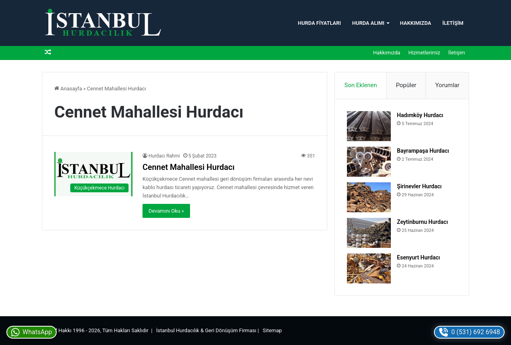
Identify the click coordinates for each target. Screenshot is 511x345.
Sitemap (272, 330)
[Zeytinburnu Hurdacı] (369, 233)
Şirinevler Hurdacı (419, 186)
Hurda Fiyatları (319, 23)
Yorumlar (447, 85)
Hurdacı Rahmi (164, 156)
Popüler (406, 85)
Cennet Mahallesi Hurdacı (189, 167)
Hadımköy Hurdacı (420, 115)
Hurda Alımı (368, 23)
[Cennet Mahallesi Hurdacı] (93, 174)
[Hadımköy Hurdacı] (369, 126)
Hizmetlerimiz (424, 53)
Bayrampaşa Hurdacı (423, 151)
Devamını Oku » (166, 211)
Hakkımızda (415, 23)
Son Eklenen (361, 85)
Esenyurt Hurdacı (418, 257)
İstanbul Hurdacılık (177, 330)
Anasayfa (68, 89)
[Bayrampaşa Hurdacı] (369, 162)
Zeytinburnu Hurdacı (422, 222)
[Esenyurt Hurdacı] (369, 268)
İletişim (452, 23)
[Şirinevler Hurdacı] (369, 197)
